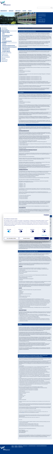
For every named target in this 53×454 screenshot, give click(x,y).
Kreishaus (11, 10)
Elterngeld (4, 38)
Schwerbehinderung (6, 49)
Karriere (16, 446)
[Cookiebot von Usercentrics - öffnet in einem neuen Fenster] (44, 215)
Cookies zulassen (41, 238)
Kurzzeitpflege (21, 92)
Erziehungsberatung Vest (7, 41)
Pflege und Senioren (6, 48)
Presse (13, 446)
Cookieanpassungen (32, 445)
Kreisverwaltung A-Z (42, 14)
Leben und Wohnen (4, 55)
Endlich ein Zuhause (6, 32)
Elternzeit (4, 39)
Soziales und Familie (5, 31)
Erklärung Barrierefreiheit (41, 445)
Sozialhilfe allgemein (6, 51)
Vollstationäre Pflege (22, 124)
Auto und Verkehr (4, 29)
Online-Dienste (4, 28)
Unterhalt (20, 324)
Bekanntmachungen (42, 15)
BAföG (3, 33)
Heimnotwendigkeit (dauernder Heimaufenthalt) (27, 31)
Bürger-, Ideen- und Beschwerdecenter (41, 21)
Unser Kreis (3, 58)
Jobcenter (4, 44)
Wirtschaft (18, 10)
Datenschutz (25, 445)
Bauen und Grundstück (5, 57)
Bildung (24, 10)
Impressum (20, 445)
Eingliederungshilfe (6, 36)
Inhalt (13, 445)
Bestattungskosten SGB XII (7, 35)
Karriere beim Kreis (41, 19)
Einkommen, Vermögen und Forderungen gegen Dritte (28, 251)
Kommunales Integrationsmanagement (9, 46)
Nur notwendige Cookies (11, 238)
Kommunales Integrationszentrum (8, 45)
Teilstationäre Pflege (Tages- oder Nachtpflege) (26, 49)
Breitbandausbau (4, 59)
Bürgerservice (4, 10)
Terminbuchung (4, 61)
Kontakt (16, 445)
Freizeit (30, 10)
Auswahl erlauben (26, 238)
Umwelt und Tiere (4, 54)
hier (23, 412)
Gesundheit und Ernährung (6, 52)
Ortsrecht (40, 17)
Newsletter (20, 446)
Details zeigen (44, 235)
